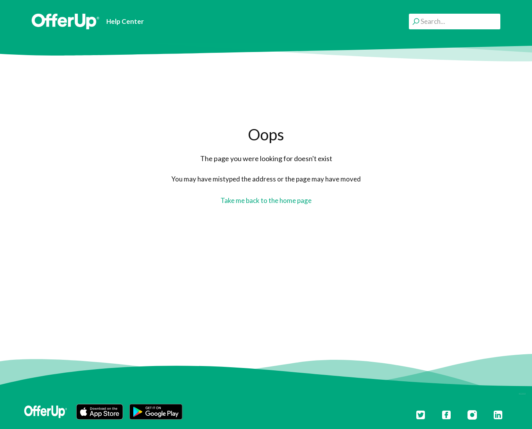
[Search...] (454, 21)
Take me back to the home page (266, 200)
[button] (99, 412)
